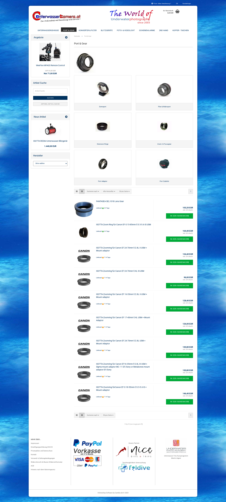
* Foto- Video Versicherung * (161, 3)
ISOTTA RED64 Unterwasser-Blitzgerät (50, 143)
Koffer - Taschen (181, 30)
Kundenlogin (186, 3)
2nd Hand (163, 30)
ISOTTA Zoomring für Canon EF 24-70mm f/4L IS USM (120, 276)
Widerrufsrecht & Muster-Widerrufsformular (46, 467)
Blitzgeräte (107, 30)
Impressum (35, 448)
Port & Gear (68, 30)
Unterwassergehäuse (48, 30)
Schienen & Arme (147, 30)
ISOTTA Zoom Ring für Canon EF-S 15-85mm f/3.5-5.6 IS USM (123, 230)
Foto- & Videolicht (126, 30)
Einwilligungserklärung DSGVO (42, 452)
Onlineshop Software (105, 498)
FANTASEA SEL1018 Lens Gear (110, 206)
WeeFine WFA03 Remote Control (50, 68)
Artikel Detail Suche (50, 106)
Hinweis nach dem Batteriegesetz (43, 475)
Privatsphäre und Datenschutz (41, 456)
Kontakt (33, 460)
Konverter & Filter (88, 30)
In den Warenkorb (179, 221)
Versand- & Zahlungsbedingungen (43, 463)
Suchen (50, 100)
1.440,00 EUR (50, 148)
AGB (32, 471)
